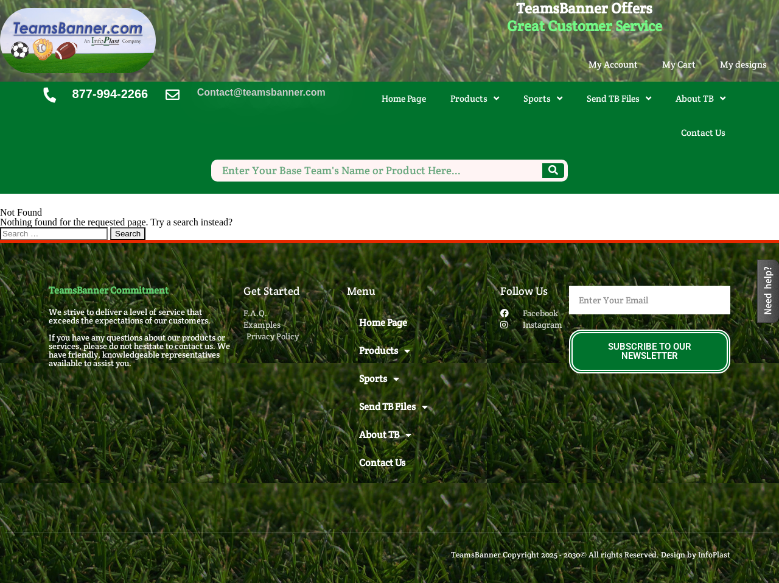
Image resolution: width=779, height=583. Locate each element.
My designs (743, 64)
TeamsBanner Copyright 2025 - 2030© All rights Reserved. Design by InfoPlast (590, 554)
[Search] (553, 170)
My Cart (679, 64)
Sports (542, 98)
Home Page (404, 98)
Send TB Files (619, 98)
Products (474, 98)
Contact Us (703, 132)
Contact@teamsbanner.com (261, 92)
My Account (613, 64)
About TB (700, 98)
